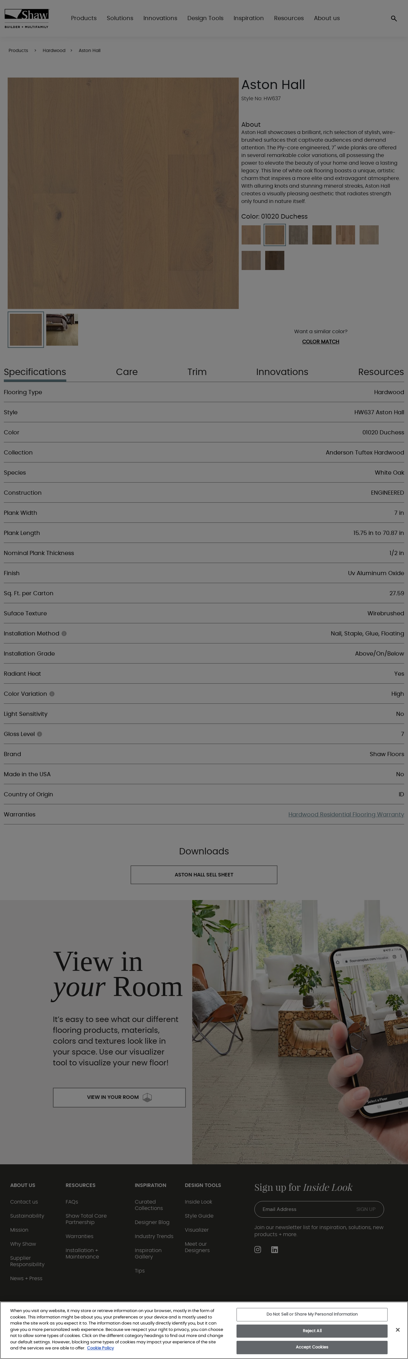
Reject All (312, 1331)
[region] (204, 1330)
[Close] (398, 1330)
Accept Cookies (312, 1347)
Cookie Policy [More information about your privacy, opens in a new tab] (100, 1348)
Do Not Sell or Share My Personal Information (312, 1314)
